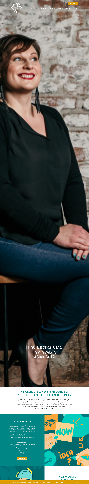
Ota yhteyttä (73, 3)
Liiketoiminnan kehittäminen (64, 8)
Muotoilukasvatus (52, 8)
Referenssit (75, 8)
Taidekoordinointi (43, 8)
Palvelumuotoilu (33, 8)
